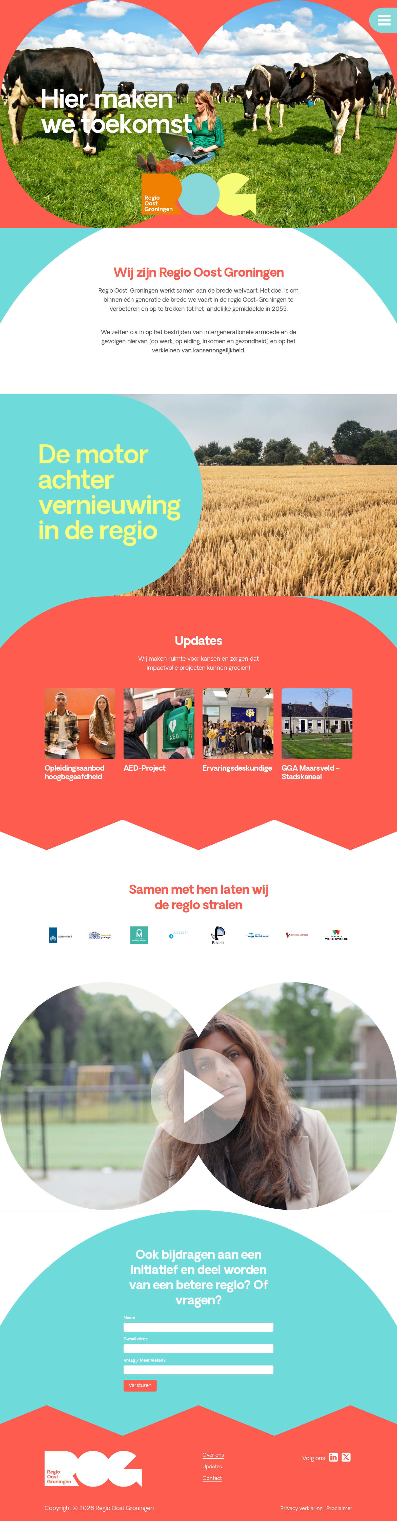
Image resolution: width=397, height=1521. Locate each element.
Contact (212, 1478)
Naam (129, 1318)
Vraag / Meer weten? (145, 1361)
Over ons (213, 1455)
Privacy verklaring (302, 1508)
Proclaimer (339, 1508)
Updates (212, 1467)
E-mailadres (135, 1339)
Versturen (140, 1385)
